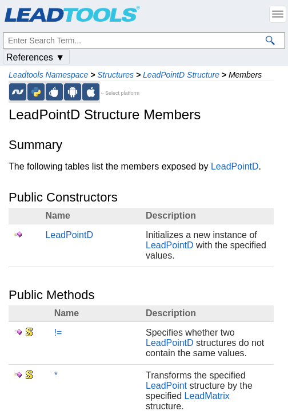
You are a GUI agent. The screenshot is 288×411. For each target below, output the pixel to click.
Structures (115, 74)
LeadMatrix (207, 396)
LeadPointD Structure (181, 74)
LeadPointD (235, 166)
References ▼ (35, 57)
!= (58, 332)
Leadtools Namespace (48, 74)
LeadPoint (166, 385)
